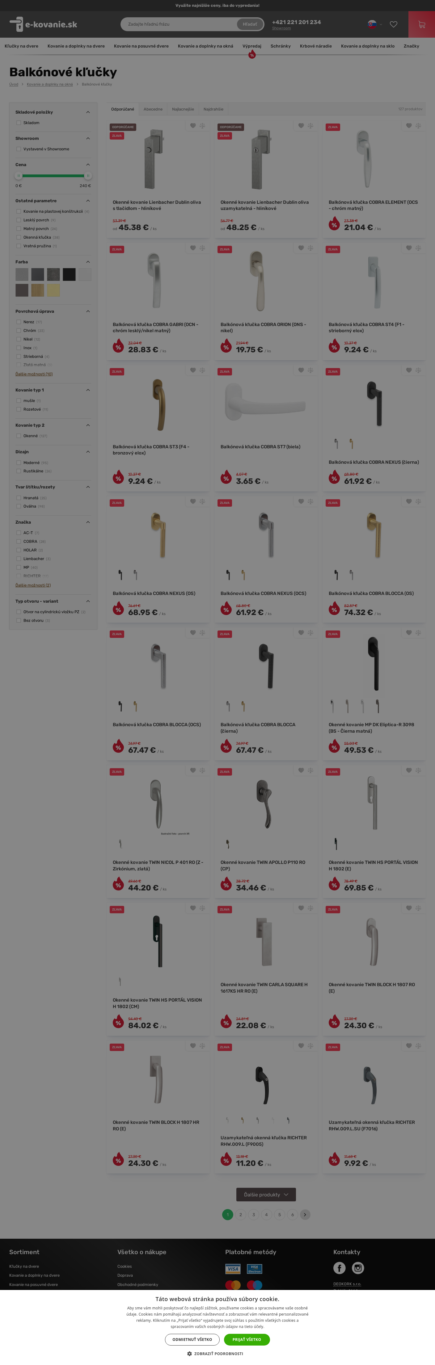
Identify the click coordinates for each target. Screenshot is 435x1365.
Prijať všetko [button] (247, 1339)
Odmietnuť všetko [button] (192, 1339)
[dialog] (217, 682)
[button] (217, 1354)
